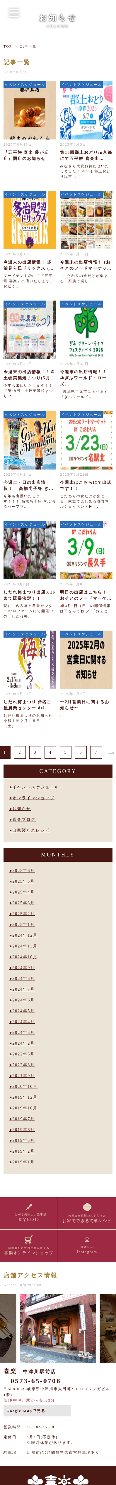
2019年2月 (23, 1151)
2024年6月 (23, 1000)
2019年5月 (23, 1140)
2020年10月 (24, 1086)
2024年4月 (23, 1022)
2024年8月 (23, 978)
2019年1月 (23, 1162)
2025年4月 (23, 892)
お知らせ (21, 809)
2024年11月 (24, 946)
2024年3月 (23, 1032)
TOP (8, 46)
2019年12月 (24, 1097)
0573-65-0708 (36, 1381)
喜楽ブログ (24, 819)
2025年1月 (23, 924)
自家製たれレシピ (31, 830)
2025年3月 (23, 903)
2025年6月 (23, 870)
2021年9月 (23, 1076)
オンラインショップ (33, 798)
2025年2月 (23, 914)
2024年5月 (23, 1011)
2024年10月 (24, 957)
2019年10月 (24, 1108)
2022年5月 (23, 1054)
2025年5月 (23, 881)
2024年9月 (23, 968)
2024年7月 (23, 989)
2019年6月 (23, 1130)
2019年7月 (23, 1119)
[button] (6, 1328)
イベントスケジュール (35, 787)
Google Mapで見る (25, 1411)
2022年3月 (23, 1065)
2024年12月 (24, 935)
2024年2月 (23, 1043)
